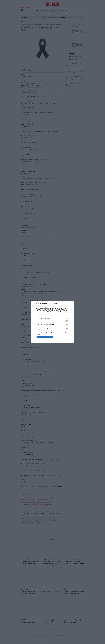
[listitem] (52, 318)
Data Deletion (46, 340)
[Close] (72, 303)
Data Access (52, 340)
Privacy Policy (58, 340)
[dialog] (52, 322)
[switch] (66, 321)
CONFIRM (44, 336)
